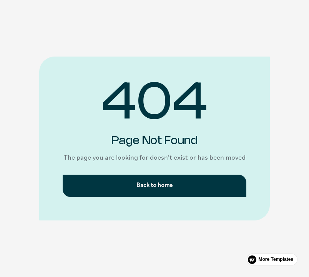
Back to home (154, 185)
